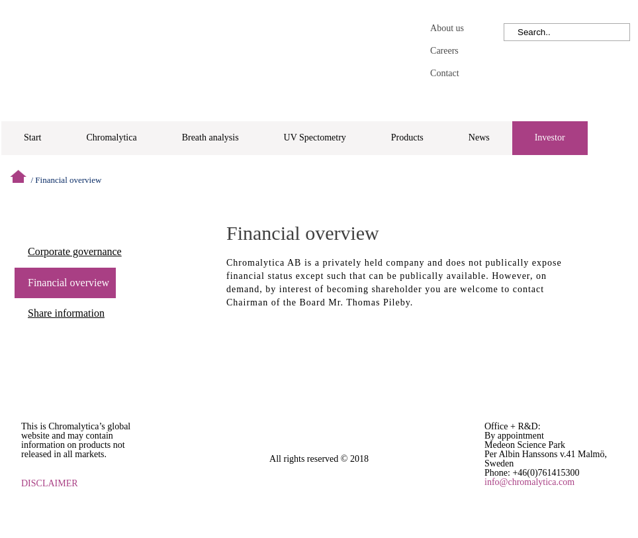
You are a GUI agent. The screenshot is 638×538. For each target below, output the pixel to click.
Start (32, 137)
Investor (550, 137)
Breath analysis (210, 137)
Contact (444, 73)
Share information (66, 313)
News (479, 137)
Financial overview (68, 282)
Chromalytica (111, 137)
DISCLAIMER (49, 483)
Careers (444, 51)
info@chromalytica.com (529, 482)
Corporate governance (75, 251)
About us (447, 28)
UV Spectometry (315, 137)
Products (407, 137)
